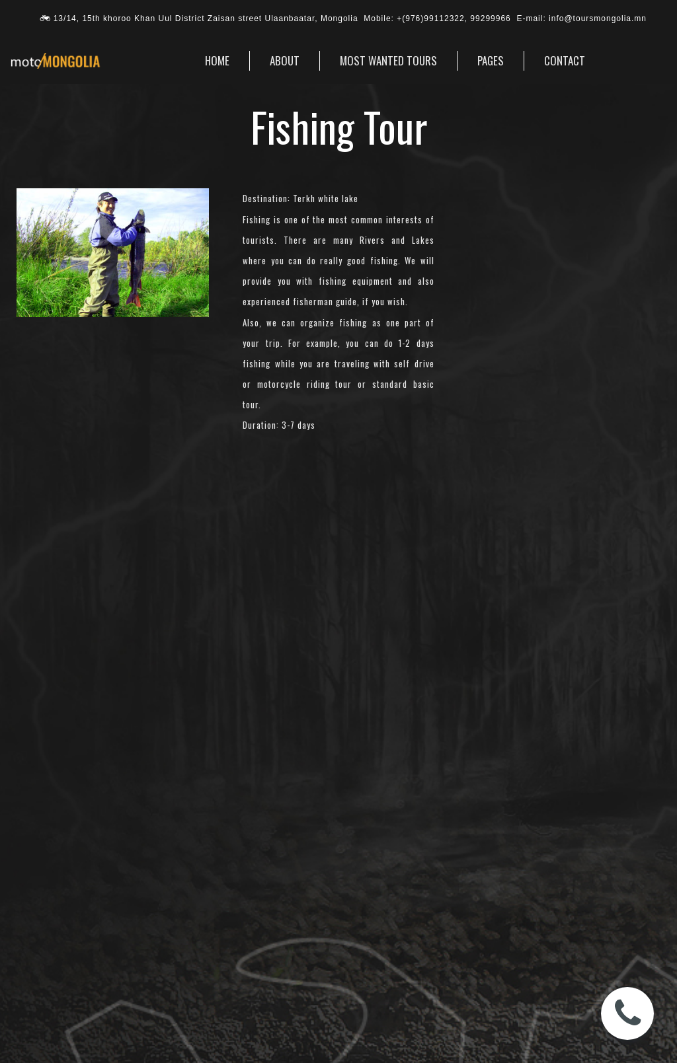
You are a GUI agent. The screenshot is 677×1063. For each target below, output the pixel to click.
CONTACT (564, 60)
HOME (217, 60)
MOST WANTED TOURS (388, 60)
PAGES (490, 60)
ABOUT (284, 60)
